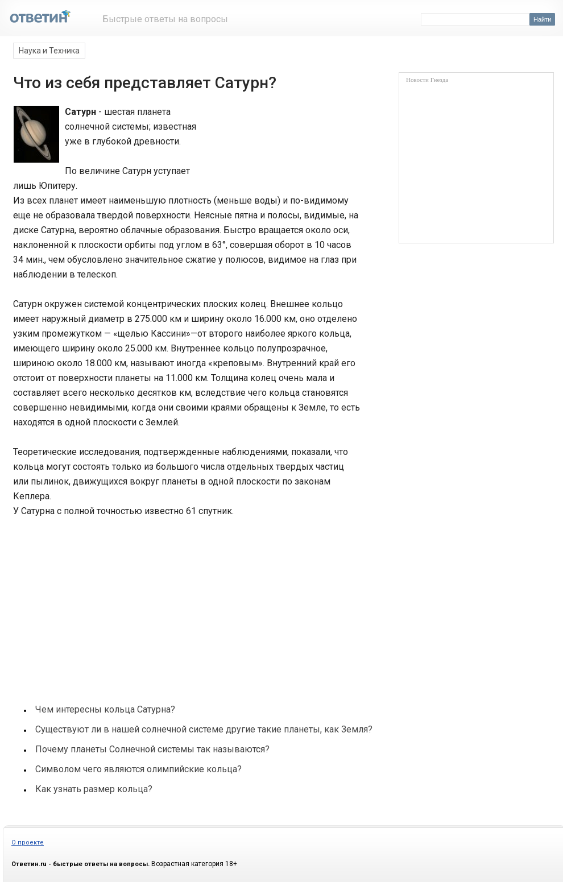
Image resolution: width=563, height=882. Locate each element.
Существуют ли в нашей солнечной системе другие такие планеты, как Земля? (203, 729)
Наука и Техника (49, 50)
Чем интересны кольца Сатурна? (105, 709)
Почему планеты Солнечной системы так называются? (152, 749)
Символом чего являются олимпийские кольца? (138, 769)
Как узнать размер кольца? (93, 789)
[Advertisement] (97, 605)
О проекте (27, 842)
